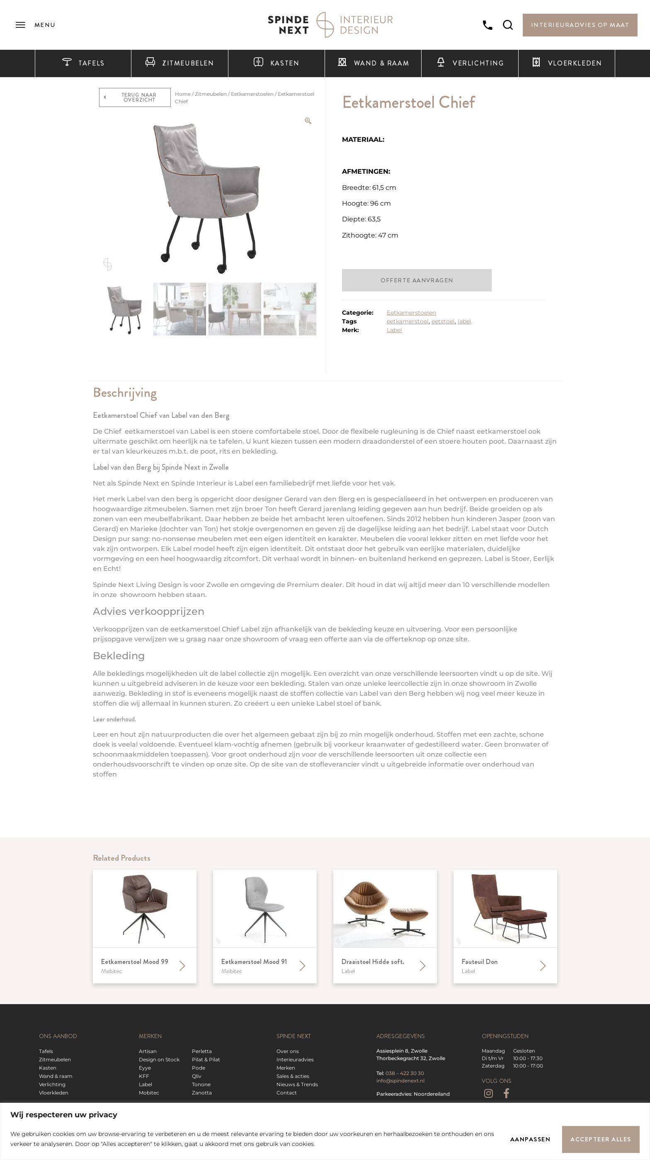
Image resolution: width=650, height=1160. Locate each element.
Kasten (276, 63)
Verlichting (470, 63)
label (464, 321)
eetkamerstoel (408, 321)
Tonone (201, 1084)
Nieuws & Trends (297, 1084)
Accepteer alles (600, 1138)
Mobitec (149, 1093)
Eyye (145, 1068)
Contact (286, 1093)
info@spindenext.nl (400, 1080)
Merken (285, 1068)
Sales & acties (292, 1076)
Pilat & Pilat (206, 1059)
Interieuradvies (295, 1059)
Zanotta (202, 1093)
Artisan (148, 1051)
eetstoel (443, 321)
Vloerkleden (566, 63)
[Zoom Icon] (308, 121)
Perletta (202, 1051)
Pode (198, 1068)
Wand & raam (373, 63)
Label (394, 330)
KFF (144, 1076)
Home (183, 94)
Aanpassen (528, 1138)
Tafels (83, 63)
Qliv (196, 1076)
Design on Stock (159, 1059)
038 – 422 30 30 (405, 1073)
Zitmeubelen (179, 63)
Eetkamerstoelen (252, 94)
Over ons (287, 1051)
